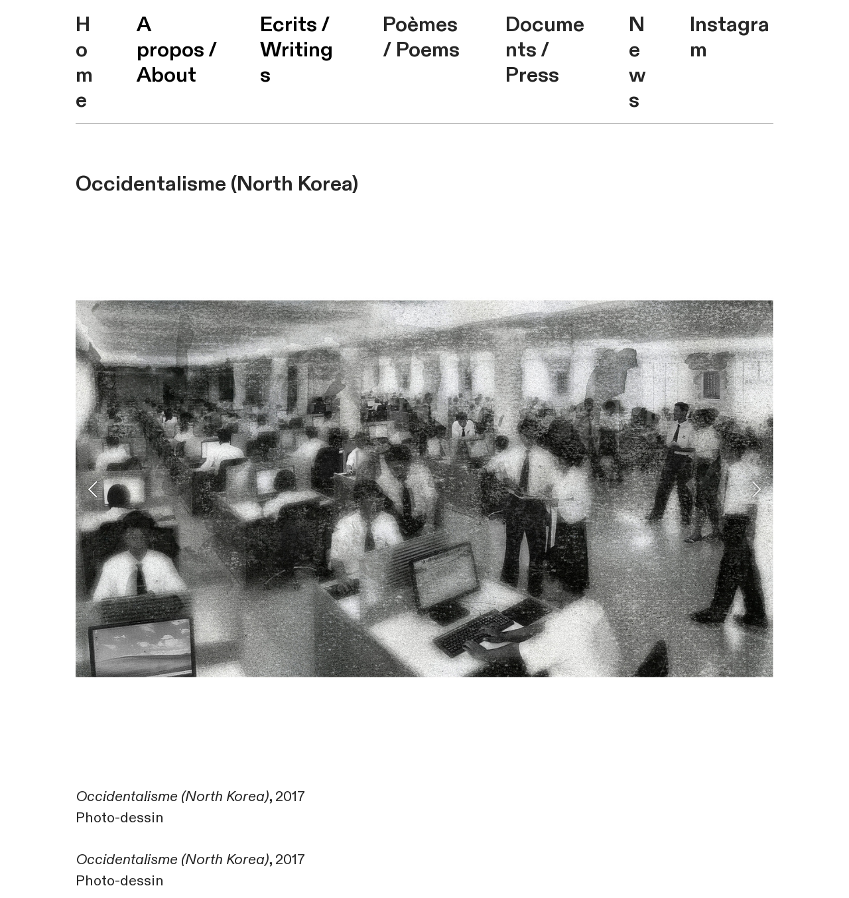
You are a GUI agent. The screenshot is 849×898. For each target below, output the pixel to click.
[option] (424, 489)
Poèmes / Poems (421, 37)
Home (84, 62)
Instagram (729, 37)
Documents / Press (544, 50)
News (637, 62)
